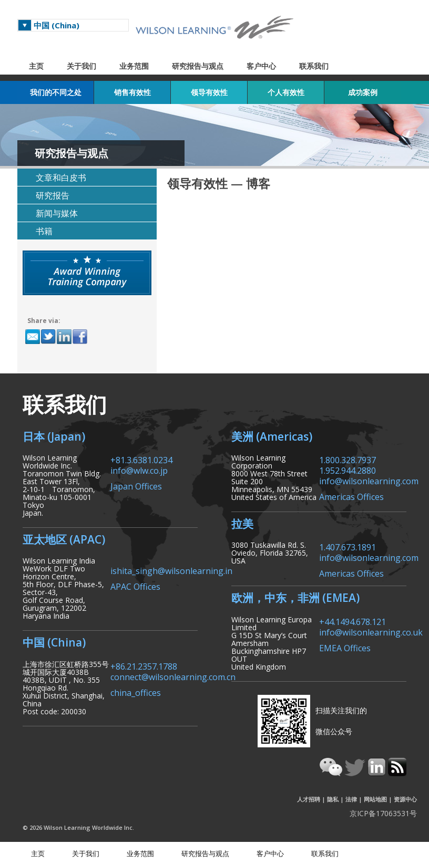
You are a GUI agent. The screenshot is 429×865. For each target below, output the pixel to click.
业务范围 (134, 66)
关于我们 (81, 66)
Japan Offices (136, 486)
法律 (351, 799)
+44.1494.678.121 (352, 621)
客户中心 (261, 66)
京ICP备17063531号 (383, 813)
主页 (36, 66)
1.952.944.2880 (347, 470)
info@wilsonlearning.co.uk (371, 632)
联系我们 (314, 66)
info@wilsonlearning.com (368, 480)
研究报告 (52, 195)
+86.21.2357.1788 (143, 666)
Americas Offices (351, 496)
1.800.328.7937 (347, 459)
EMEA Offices (345, 647)
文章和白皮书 (61, 177)
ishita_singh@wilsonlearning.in (171, 570)
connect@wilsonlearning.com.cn (173, 676)
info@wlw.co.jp (139, 470)
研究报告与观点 (197, 66)
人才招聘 (308, 799)
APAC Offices (135, 586)
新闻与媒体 (57, 213)
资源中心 (405, 799)
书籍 (44, 231)
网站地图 (375, 799)
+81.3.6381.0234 (141, 459)
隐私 (333, 799)
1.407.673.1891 (347, 546)
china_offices (135, 692)
